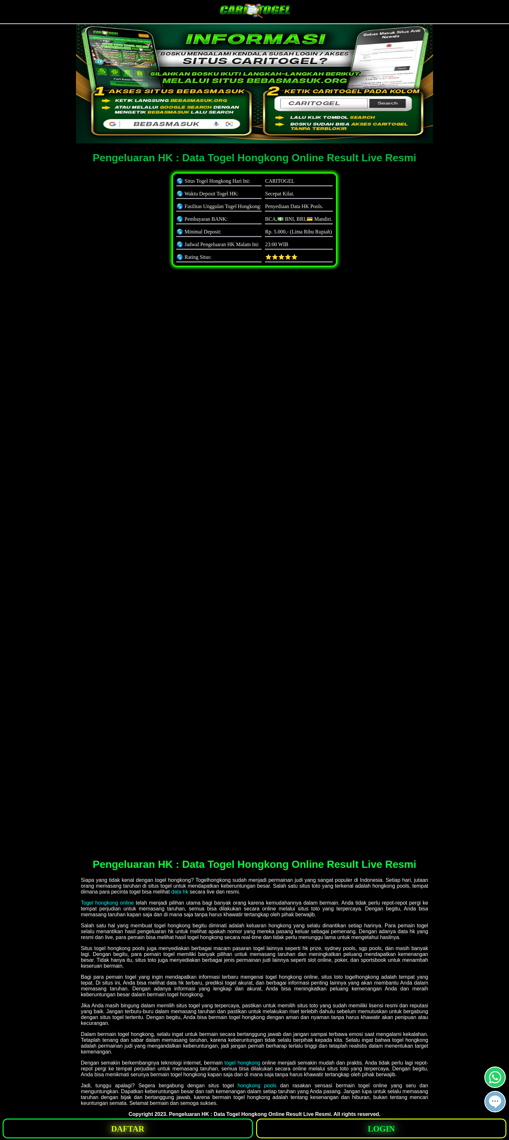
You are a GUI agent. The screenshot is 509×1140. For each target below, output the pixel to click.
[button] (495, 1101)
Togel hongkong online (107, 903)
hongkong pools (257, 1085)
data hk (179, 892)
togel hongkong (242, 1063)
